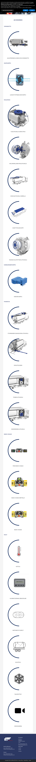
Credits (30, 760)
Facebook (19, 751)
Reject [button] (25, 10)
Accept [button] (32, 10)
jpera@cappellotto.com (11, 749)
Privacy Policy (20, 760)
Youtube (19, 749)
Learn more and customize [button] (7, 10)
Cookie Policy (26, 760)
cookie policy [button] (20, 4)
